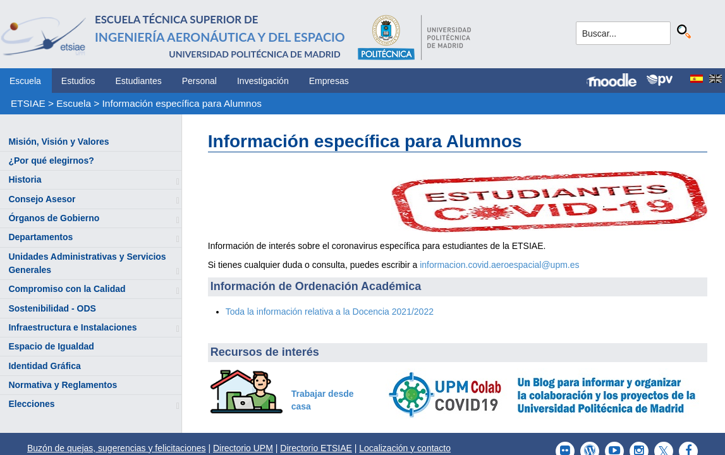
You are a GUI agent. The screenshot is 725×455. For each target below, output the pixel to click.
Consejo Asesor (41, 199)
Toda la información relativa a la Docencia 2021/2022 (330, 311)
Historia (24, 179)
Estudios (78, 81)
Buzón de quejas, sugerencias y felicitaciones (116, 448)
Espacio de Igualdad (51, 346)
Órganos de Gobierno (53, 218)
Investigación (263, 81)
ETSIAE (28, 103)
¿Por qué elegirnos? (51, 160)
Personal (199, 81)
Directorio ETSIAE (316, 448)
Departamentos (40, 237)
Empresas (329, 81)
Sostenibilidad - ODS (51, 308)
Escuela (25, 81)
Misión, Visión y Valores (58, 141)
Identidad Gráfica (44, 366)
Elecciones (31, 404)
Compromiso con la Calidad (66, 289)
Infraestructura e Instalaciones (72, 327)
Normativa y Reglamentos (62, 385)
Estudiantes (139, 81)
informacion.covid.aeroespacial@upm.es (499, 265)
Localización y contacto (405, 448)
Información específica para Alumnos (182, 103)
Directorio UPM (243, 448)
